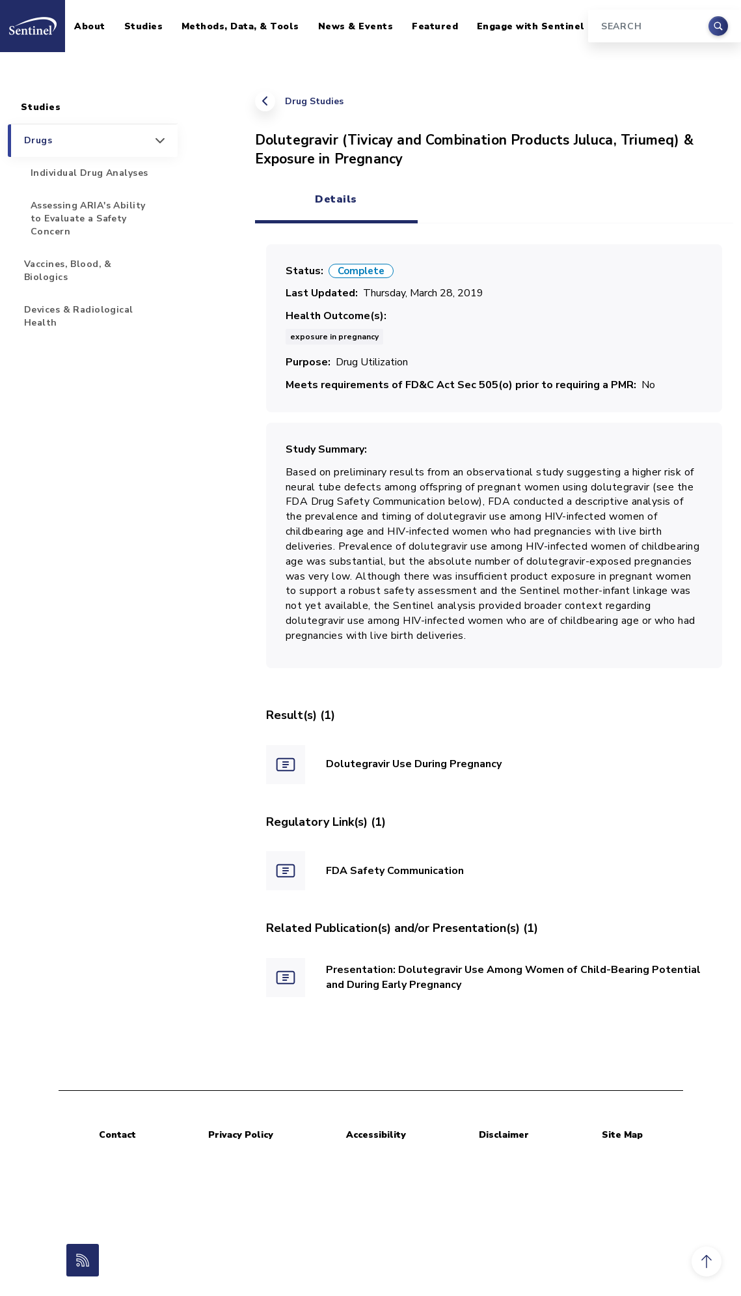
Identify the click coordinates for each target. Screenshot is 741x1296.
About (89, 26)
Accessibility (376, 1135)
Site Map (622, 1135)
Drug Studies (314, 101)
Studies (143, 26)
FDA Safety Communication (395, 871)
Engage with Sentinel (531, 26)
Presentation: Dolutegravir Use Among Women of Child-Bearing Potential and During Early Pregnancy (513, 977)
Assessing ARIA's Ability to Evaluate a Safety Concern (88, 218)
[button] (706, 1261)
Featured (435, 26)
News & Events (356, 26)
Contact (117, 1135)
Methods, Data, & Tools (240, 26)
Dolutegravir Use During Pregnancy (414, 764)
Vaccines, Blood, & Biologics (68, 270)
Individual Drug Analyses (89, 173)
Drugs (38, 140)
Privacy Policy (240, 1135)
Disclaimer (504, 1135)
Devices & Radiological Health (78, 316)
